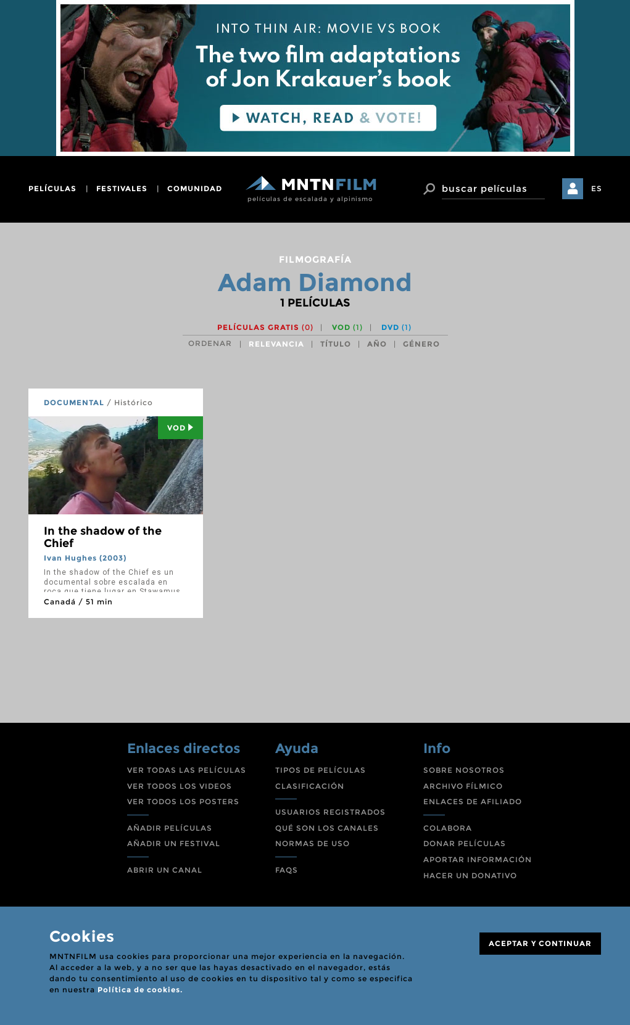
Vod (180, 427)
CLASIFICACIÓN (309, 786)
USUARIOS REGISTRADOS (330, 812)
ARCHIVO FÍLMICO (463, 786)
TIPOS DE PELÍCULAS (320, 770)
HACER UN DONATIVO (470, 875)
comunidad (194, 188)
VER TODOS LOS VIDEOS (179, 786)
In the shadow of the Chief (103, 537)
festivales (121, 188)
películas (52, 188)
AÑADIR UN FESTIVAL (173, 843)
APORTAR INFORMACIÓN (477, 859)
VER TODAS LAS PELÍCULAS (186, 770)
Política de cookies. (140, 989)
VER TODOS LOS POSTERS (183, 801)
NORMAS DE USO (312, 843)
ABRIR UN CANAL (164, 870)
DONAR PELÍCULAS (464, 843)
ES (596, 188)
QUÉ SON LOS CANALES (327, 828)
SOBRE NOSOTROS (464, 770)
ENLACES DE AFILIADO (472, 801)
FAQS (286, 870)
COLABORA (447, 828)
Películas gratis (265, 327)
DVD (396, 327)
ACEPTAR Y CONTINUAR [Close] (540, 943)
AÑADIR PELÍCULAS (169, 828)
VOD (347, 327)
